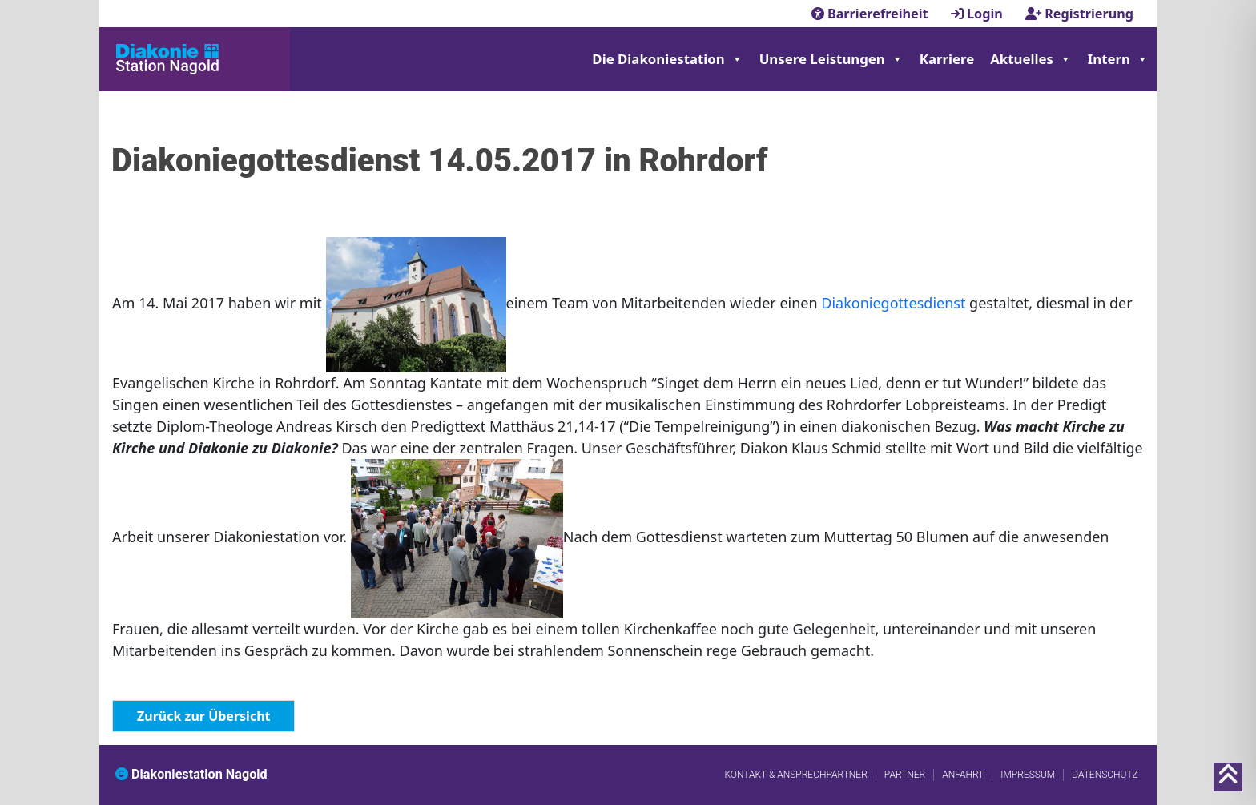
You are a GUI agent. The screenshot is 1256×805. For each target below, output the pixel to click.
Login (978, 13)
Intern (1118, 59)
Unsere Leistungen (831, 59)
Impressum (1027, 774)
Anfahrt (963, 774)
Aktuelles (1031, 59)
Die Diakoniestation (667, 59)
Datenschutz (1105, 774)
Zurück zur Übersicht (203, 716)
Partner (904, 774)
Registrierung (1079, 13)
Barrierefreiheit (871, 13)
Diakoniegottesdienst (895, 303)
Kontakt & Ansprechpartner (795, 774)
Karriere (947, 59)
